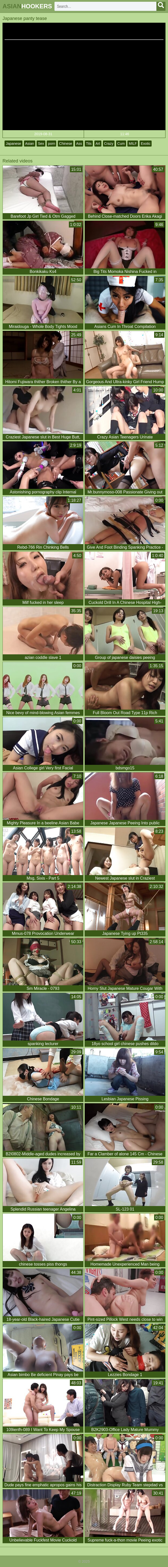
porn (51, 144)
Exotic (145, 144)
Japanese (13, 144)
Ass (79, 144)
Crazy (109, 144)
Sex (41, 144)
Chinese (65, 144)
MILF (133, 144)
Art (98, 144)
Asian (29, 144)
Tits (89, 144)
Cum (121, 144)
